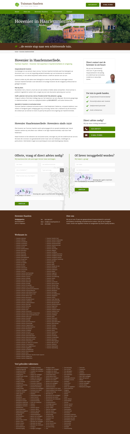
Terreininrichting (50, 427)
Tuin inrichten (67, 369)
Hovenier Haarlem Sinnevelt (23, 332)
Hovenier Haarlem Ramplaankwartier (25, 327)
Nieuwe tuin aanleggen (52, 383)
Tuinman (66, 402)
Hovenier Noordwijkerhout (53, 294)
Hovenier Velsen (51, 330)
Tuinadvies (66, 382)
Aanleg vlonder (20, 389)
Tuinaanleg (67, 376)
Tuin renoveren (68, 373)
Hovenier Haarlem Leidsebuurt (24, 301)
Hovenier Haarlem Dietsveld (23, 282)
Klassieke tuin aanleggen (36, 422)
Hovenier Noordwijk (52, 292)
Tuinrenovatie (67, 423)
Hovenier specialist (35, 411)
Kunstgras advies (50, 368)
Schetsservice (49, 401)
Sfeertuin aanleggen (51, 409)
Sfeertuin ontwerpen (51, 413)
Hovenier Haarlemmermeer (54, 245)
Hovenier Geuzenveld (21, 270)
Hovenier (32, 406)
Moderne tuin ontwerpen (52, 382)
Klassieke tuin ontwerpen (36, 425)
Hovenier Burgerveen (21, 259)
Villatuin (81, 380)
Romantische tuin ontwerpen (53, 399)
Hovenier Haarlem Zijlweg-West (24, 358)
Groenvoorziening (35, 401)
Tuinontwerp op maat (69, 418)
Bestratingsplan (20, 416)
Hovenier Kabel (50, 264)
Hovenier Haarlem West (22, 353)
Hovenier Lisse (50, 280)
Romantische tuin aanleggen (53, 396)
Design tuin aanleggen (36, 375)
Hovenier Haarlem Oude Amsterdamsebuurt (27, 315)
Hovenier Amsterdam (21, 245)
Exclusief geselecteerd (36, 385)
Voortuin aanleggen (84, 383)
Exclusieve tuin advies (36, 390)
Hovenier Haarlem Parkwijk (23, 320)
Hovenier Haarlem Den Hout (23, 280)
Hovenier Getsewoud (21, 268)
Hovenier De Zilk (20, 264)
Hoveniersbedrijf (34, 413)
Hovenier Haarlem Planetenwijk (24, 324)
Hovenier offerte (34, 409)
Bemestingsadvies (20, 409)
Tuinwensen (82, 369)
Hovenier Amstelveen (21, 244)
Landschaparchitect (51, 375)
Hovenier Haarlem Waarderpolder (25, 351)
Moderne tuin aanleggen (52, 378)
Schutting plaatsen (50, 402)
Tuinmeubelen (67, 409)
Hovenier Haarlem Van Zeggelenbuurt (26, 346)
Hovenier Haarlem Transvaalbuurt (25, 344)
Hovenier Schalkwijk (52, 315)
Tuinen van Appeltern (69, 387)
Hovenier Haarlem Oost (22, 310)
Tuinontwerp (67, 413)
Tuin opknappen (68, 371)
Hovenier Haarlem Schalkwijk (23, 330)
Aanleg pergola (20, 380)
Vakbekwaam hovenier (85, 375)
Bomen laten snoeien (21, 420)
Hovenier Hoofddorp (52, 252)
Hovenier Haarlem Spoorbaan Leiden (25, 339)
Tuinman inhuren (68, 404)
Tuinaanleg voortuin (69, 380)
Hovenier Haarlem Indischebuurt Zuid (25, 294)
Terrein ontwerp (50, 425)
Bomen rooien (19, 422)
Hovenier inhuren (34, 408)
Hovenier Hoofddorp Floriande (54, 256)
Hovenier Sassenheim (52, 313)
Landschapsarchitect (51, 376)
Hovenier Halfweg (51, 247)
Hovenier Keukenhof (52, 268)
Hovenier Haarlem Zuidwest (54, 242)
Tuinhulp (66, 396)
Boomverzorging (20, 429)
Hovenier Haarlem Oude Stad (23, 317)
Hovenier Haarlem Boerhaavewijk (24, 273)
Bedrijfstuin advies (21, 399)
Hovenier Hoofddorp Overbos (54, 258)
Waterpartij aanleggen (85, 387)
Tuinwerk (81, 371)
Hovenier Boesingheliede (22, 258)
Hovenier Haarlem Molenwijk (23, 306)
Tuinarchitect (67, 383)
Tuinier (65, 397)
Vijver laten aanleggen (85, 376)
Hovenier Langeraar (52, 273)
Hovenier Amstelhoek (21, 242)
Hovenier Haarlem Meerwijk (23, 304)
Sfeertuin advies (50, 411)
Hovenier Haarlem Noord (22, 308)
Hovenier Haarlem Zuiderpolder (55, 240)
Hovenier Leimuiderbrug (53, 277)
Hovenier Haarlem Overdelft (23, 318)
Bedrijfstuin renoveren (22, 406)
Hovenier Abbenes (21, 240)
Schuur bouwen (50, 406)
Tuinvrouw (81, 368)
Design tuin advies (35, 376)
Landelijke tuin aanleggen (52, 369)
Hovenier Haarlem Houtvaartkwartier (25, 291)
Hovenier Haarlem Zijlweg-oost (24, 357)
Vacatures (81, 373)
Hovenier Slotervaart (52, 318)
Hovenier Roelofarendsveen (54, 304)
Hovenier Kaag (50, 263)
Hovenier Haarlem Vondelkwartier (25, 350)
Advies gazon (19, 394)
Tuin (47, 429)
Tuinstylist (66, 427)
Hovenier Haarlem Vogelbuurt (23, 348)
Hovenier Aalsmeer (21, 238)
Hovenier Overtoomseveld (53, 301)
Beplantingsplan (20, 413)
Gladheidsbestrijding (35, 396)
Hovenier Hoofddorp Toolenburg (55, 259)
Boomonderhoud (20, 427)
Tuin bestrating (68, 368)
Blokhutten (19, 418)
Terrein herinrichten (51, 423)
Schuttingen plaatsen (51, 404)
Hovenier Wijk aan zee (52, 343)
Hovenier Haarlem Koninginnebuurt (25, 299)
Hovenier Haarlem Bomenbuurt (24, 275)
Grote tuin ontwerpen (35, 402)
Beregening (19, 415)
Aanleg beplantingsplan (22, 368)
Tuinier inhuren (68, 399)
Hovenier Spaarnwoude (52, 324)
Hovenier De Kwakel (21, 263)
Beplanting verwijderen (22, 411)
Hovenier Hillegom (51, 251)
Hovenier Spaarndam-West (53, 322)
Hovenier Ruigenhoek (52, 306)
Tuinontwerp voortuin (69, 420)
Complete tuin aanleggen (36, 369)
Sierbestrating (49, 415)
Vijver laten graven (84, 378)
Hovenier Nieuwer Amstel (53, 289)
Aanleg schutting (20, 382)
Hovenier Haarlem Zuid (52, 238)
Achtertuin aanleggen (21, 390)
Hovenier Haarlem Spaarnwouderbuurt (26, 337)
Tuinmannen (67, 408)
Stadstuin (48, 420)
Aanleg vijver (19, 387)
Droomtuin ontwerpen (36, 383)
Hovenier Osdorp (51, 298)
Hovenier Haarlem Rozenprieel (24, 329)
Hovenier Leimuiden (52, 275)
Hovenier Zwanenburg (52, 348)
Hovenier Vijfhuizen (51, 334)
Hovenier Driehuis (20, 266)
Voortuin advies (83, 385)
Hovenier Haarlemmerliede (53, 244)
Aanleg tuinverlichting (21, 385)
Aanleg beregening (21, 369)
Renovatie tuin (49, 394)
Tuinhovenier (67, 392)
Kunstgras (33, 427)
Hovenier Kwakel (51, 271)
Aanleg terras (19, 383)
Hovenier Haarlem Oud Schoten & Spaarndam (28, 313)
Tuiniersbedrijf (67, 401)
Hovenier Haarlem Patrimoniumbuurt (25, 322)
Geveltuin (32, 394)
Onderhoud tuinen (50, 387)
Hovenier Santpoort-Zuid (53, 311)
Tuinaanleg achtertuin (69, 378)
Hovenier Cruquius (21, 261)
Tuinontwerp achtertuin (70, 415)
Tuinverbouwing (68, 429)
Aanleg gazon (19, 375)
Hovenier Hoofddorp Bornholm (54, 254)
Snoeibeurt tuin (50, 418)
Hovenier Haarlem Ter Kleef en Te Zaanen (27, 343)
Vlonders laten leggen (84, 382)
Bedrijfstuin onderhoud (22, 402)
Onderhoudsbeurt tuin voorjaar (54, 390)
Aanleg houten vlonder (22, 376)
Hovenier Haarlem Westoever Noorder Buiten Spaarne (30, 355)
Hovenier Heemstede (52, 249)
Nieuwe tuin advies (51, 385)
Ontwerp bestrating (51, 392)
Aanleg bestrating (20, 373)
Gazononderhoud (34, 392)
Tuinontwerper (67, 422)
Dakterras (33, 373)
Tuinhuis (66, 394)
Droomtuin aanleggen (36, 380)
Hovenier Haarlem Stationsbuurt (24, 341)
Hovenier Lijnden (51, 278)
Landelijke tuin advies (51, 371)
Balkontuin (19, 396)
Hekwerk (32, 404)
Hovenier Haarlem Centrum (23, 277)
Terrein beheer (50, 422)
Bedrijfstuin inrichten (21, 401)
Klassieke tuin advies (35, 423)
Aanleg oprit (19, 378)
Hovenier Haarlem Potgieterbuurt (24, 325)
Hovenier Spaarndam (52, 320)
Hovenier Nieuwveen (52, 291)
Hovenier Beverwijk (21, 254)
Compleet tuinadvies (35, 368)
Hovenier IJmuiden (51, 261)
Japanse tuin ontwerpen (36, 420)
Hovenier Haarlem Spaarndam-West (25, 336)
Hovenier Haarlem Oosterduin (24, 311)
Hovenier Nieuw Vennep (53, 284)
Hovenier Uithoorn (51, 327)
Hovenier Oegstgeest (52, 296)
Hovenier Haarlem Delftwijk (23, 278)
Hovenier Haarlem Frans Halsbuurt (25, 287)
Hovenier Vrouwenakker (53, 337)
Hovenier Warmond (52, 339)
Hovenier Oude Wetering (53, 299)
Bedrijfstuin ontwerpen (22, 404)
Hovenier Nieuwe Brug (52, 285)
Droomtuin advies (35, 382)
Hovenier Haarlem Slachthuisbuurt (25, 334)
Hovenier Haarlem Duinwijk (23, 284)
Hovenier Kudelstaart (52, 270)
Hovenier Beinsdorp (21, 251)
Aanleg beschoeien (21, 371)
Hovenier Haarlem (21, 271)
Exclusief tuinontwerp (35, 387)
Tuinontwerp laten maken (70, 416)
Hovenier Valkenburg (52, 329)
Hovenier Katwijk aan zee (53, 266)
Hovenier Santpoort (52, 308)
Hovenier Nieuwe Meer (52, 287)
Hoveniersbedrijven (35, 415)
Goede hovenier (34, 397)
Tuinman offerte (68, 406)
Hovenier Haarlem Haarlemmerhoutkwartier (27, 289)
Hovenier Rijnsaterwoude (53, 303)
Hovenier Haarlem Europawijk (23, 285)
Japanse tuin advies (35, 418)
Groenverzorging (34, 399)
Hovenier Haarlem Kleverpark (23, 298)
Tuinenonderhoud (68, 389)
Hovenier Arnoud (20, 247)
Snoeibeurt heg (50, 416)
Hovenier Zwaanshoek (52, 346)
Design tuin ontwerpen (36, 378)
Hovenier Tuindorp (51, 325)
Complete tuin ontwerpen (36, 371)
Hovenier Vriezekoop (52, 336)
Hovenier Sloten (51, 317)
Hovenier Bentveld (21, 252)
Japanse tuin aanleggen (36, 416)
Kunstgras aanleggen (35, 429)
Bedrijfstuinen (19, 408)
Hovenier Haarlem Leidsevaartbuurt (25, 303)
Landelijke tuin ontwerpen (52, 373)
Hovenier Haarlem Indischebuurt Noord (26, 292)
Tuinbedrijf (66, 385)
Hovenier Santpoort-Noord (53, 310)
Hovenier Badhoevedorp (22, 249)
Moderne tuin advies (51, 380)
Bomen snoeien (20, 423)
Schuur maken (49, 408)
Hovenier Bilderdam (21, 256)
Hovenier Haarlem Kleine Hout (24, 296)
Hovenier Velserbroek (52, 332)
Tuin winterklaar (68, 375)
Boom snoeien (20, 425)
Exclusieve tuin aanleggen (37, 389)
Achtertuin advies (20, 392)
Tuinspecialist (67, 425)
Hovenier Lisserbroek (52, 282)
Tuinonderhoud (68, 411)
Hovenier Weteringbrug (52, 341)
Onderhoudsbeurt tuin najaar (53, 389)
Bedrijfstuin (19, 397)
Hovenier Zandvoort (52, 344)
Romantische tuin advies (52, 397)
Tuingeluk (66, 390)
